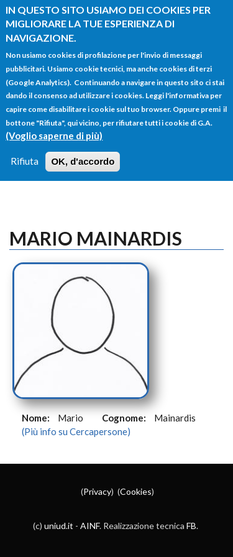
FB (191, 525)
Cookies (136, 491)
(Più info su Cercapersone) (76, 431)
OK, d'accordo (82, 161)
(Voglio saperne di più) (54, 135)
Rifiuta (25, 161)
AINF (89, 525)
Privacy (97, 491)
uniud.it (58, 525)
